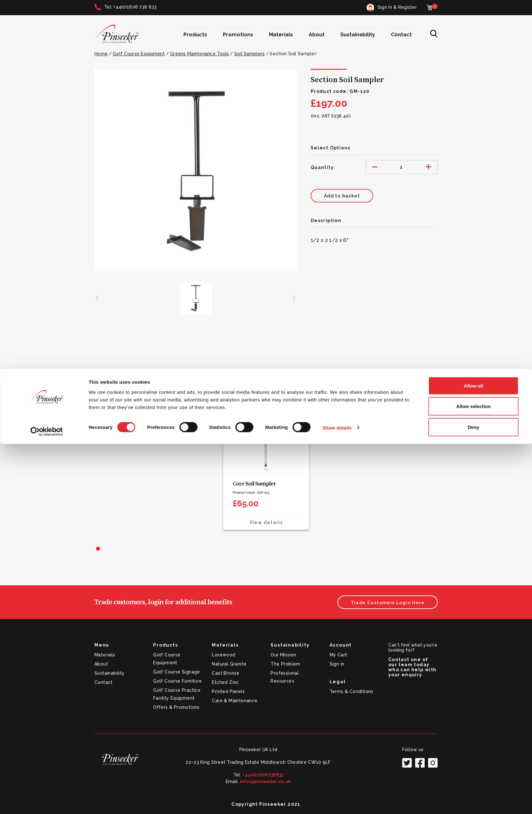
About (317, 35)
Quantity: (323, 167)
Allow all (473, 755)
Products (195, 35)
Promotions (238, 35)
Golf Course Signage (176, 671)
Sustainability (357, 35)
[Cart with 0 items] (432, 7)
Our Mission (283, 654)
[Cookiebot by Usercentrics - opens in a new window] (46, 801)
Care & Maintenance (234, 700)
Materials (281, 35)
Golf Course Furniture (177, 681)
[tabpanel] (266, 467)
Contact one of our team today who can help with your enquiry (412, 667)
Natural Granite (229, 663)
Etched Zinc (225, 682)
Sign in (337, 663)
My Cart (338, 654)
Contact (401, 35)
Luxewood (223, 654)
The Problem (285, 663)
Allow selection (473, 776)
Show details (337, 797)
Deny (473, 797)
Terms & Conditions (352, 691)
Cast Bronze (225, 673)
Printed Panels (228, 691)
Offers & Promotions (176, 707)
